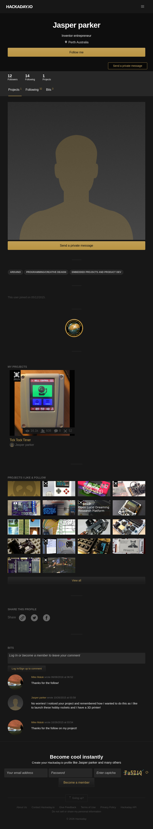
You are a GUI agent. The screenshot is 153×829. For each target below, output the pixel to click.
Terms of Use (88, 807)
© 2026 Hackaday (77, 819)
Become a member (76, 783)
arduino (15, 272)
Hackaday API (129, 807)
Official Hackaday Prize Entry (116, 484)
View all (76, 580)
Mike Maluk (37, 677)
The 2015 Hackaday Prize (17, 376)
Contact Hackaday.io (43, 807)
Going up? (76, 799)
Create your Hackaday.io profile (52, 763)
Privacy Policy (108, 807)
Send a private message (127, 65)
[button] (142, 6)
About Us (22, 807)
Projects (15, 89)
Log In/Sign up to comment (27, 668)
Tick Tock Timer (20, 440)
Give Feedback (67, 807)
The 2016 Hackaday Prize (46, 484)
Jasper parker (22, 444)
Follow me (76, 52)
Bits (49, 89)
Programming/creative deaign (46, 272)
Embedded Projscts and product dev (96, 272)
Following (34, 89)
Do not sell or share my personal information (76, 811)
